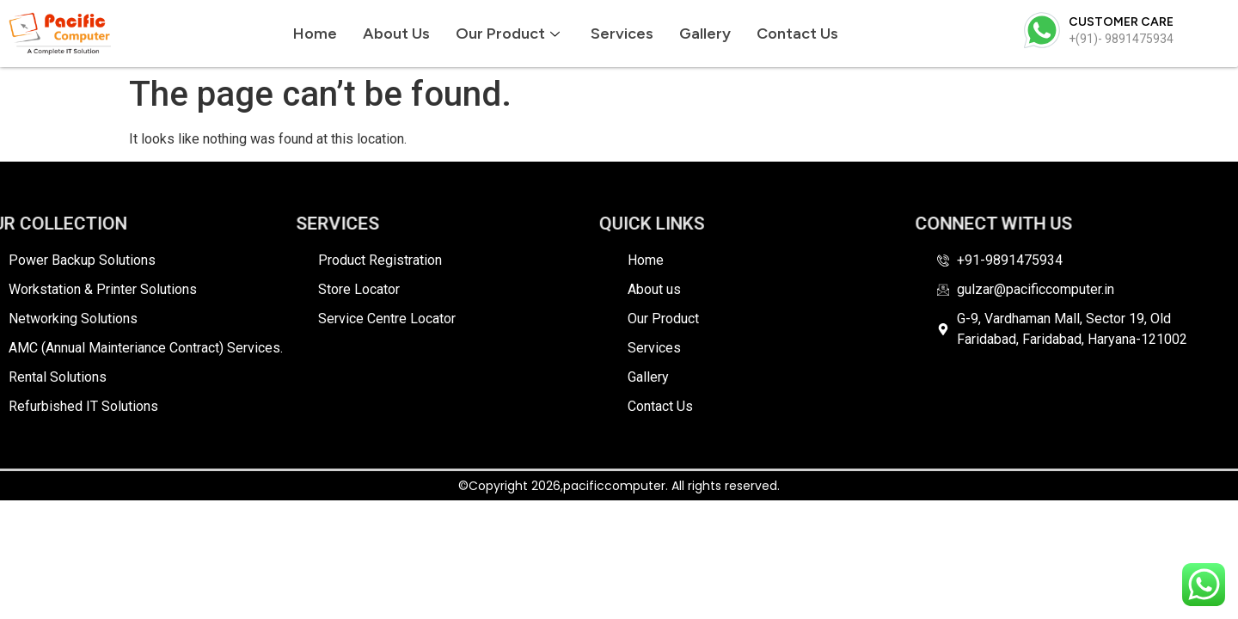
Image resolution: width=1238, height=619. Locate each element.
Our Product (508, 33)
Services (622, 33)
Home (315, 33)
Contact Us (797, 33)
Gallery (705, 33)
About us (396, 33)
